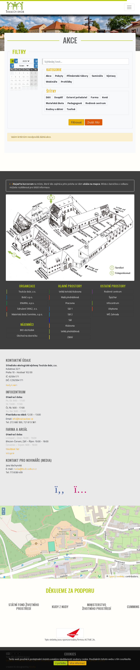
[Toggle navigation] (129, 7)
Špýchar (113, 297)
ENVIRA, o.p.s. (27, 303)
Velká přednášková (70, 331)
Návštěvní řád (12, 449)
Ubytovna (113, 308)
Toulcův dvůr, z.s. (27, 291)
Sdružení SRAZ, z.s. (27, 308)
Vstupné (10, 453)
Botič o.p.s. (27, 297)
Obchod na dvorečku (27, 335)
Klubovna (70, 325)
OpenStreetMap (117, 576)
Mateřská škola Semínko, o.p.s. (27, 314)
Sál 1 (70, 308)
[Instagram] (80, 489)
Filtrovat (76, 122)
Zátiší (70, 337)
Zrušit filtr (93, 122)
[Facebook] (59, 489)
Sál (70, 320)
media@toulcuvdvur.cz (25, 469)
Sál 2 (70, 314)
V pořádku (60, 663)
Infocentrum (113, 303)
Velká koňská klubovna (70, 291)
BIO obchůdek (27, 330)
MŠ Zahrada (113, 314)
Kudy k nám (11, 385)
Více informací (77, 663)
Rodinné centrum (113, 291)
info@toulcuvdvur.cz (22, 419)
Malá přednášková (70, 297)
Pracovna (70, 303)
